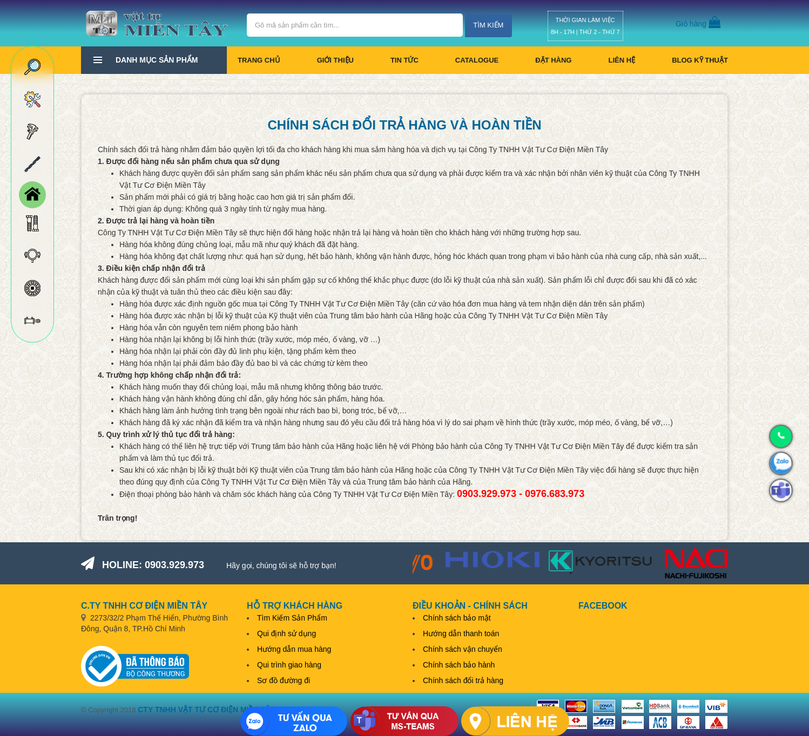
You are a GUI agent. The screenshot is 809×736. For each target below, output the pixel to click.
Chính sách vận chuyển (462, 649)
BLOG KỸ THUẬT (700, 60)
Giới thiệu (335, 60)
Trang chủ (259, 60)
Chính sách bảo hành (459, 664)
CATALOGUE (476, 60)
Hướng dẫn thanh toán (461, 633)
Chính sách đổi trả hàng (463, 680)
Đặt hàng (553, 60)
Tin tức (404, 60)
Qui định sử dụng (286, 633)
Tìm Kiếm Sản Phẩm (292, 618)
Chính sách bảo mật (457, 618)
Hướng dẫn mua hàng (294, 649)
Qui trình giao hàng (289, 664)
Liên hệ (621, 60)
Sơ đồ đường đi (283, 680)
